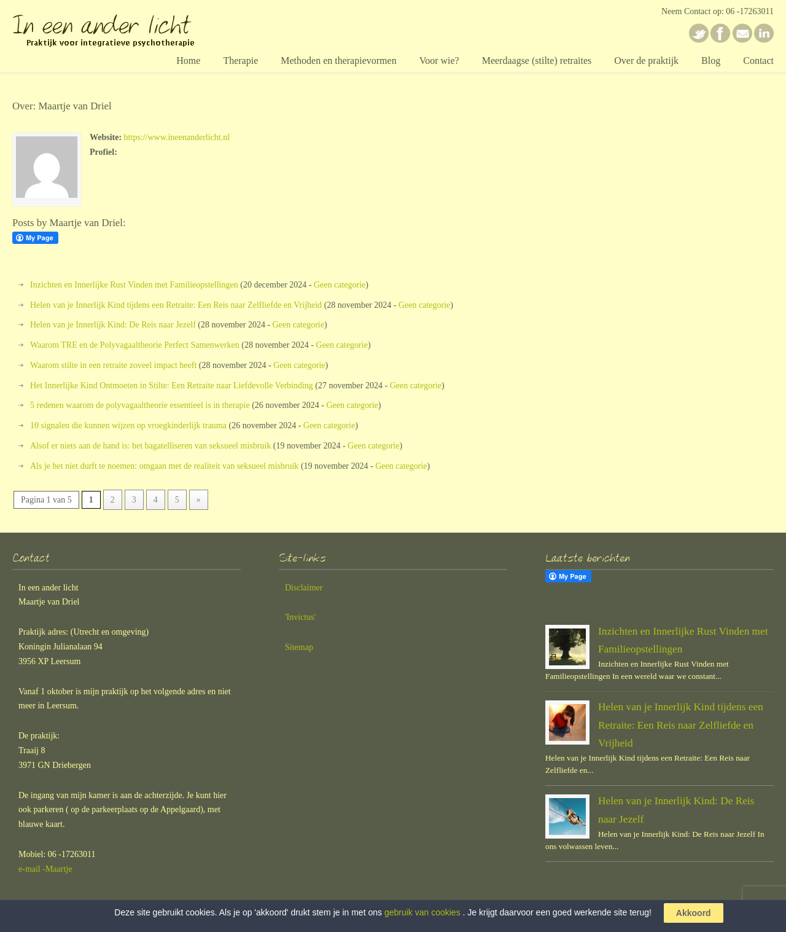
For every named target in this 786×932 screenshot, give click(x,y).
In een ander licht (122, 27)
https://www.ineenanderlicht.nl (177, 137)
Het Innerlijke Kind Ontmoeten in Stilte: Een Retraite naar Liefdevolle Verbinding (171, 385)
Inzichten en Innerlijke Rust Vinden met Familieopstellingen (134, 284)
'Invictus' (300, 617)
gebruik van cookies (422, 912)
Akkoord (693, 913)
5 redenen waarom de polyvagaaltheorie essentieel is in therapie (140, 405)
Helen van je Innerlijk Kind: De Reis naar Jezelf (113, 324)
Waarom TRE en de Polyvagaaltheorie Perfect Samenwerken (134, 345)
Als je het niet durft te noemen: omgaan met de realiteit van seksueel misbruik (164, 466)
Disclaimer (303, 587)
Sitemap (299, 647)
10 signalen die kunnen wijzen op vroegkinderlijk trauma (128, 425)
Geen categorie (339, 284)
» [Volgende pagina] (198, 499)
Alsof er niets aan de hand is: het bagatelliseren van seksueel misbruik (150, 445)
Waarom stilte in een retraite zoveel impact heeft (113, 365)
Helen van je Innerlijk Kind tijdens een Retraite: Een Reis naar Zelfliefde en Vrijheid (176, 305)
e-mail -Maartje (45, 869)
